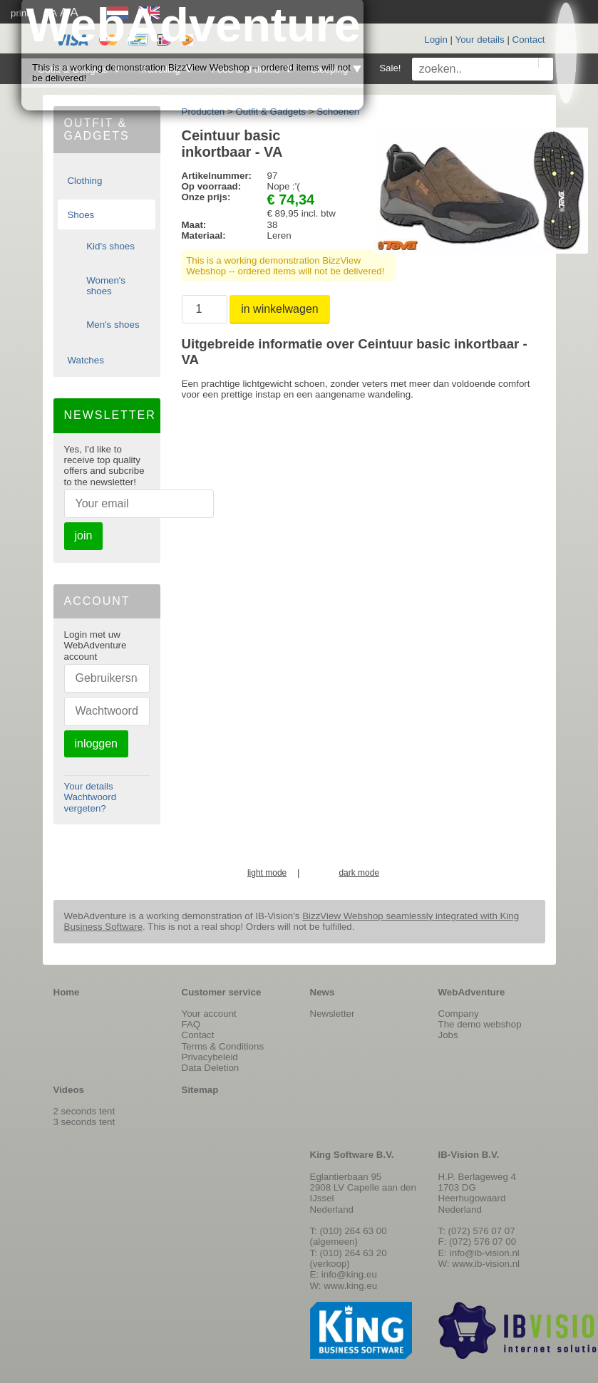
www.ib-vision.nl (486, 1263)
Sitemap (200, 1089)
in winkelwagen (280, 309)
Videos (68, 1089)
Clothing (84, 180)
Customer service (222, 992)
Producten (203, 111)
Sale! (390, 68)
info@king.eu (349, 1274)
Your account (209, 1013)
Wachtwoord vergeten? (90, 802)
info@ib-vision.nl (485, 1253)
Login (436, 39)
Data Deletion (210, 1067)
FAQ (191, 1024)
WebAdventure (471, 992)
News (322, 992)
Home (66, 992)
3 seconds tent (84, 1122)
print (20, 13)
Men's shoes (112, 324)
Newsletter (332, 1013)
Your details (480, 39)
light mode (267, 873)
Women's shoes (105, 285)
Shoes (80, 214)
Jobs (448, 1035)
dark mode (359, 873)
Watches (85, 360)
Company (458, 1013)
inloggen (96, 743)
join (84, 535)
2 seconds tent (84, 1111)
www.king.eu (350, 1285)
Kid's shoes (110, 246)
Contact (528, 39)
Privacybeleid (210, 1057)
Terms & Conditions (223, 1046)
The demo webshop (480, 1024)
